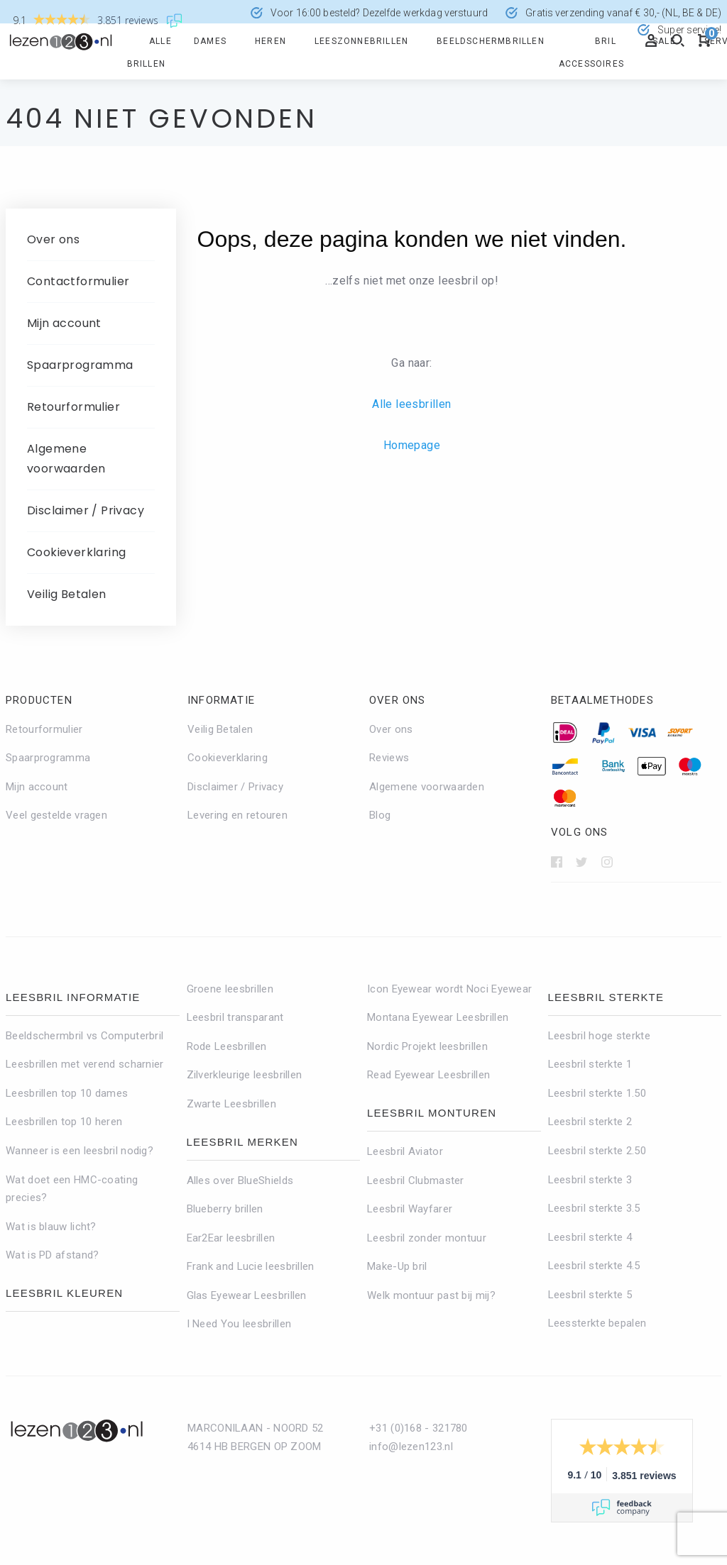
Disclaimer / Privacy (85, 510)
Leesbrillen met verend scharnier (85, 1064)
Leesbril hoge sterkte (599, 1035)
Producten (39, 700)
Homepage (411, 445)
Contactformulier (78, 281)
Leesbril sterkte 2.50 (597, 1150)
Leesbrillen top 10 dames (67, 1093)
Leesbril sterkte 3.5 (594, 1208)
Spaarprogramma (80, 365)
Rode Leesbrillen (227, 1046)
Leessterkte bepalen (597, 1323)
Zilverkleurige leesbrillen (244, 1074)
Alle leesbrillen (411, 404)
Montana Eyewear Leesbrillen (437, 1017)
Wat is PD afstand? (52, 1255)
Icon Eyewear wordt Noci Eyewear (449, 989)
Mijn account (64, 323)
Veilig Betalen (66, 594)
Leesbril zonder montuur (426, 1238)
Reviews (389, 757)
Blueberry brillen (225, 1208)
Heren (270, 41)
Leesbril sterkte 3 (590, 1179)
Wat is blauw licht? (51, 1226)
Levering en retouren (237, 815)
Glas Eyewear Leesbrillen (247, 1295)
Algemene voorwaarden (66, 459)
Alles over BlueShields (240, 1180)
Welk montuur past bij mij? (431, 1295)
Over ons (53, 239)
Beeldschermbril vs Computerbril (84, 1035)
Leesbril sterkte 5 (590, 1294)
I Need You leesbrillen (239, 1323)
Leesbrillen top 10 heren (64, 1121)
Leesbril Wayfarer (409, 1208)
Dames (210, 41)
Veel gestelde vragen (56, 815)
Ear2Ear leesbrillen (231, 1238)
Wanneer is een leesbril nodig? (79, 1150)
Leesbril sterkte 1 (590, 1064)
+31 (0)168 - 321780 (418, 1428)
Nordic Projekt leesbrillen (427, 1046)
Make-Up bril (397, 1266)
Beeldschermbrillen (491, 41)
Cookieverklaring (76, 552)
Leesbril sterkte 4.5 (594, 1265)
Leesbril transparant (235, 1017)
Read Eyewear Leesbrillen (428, 1074)
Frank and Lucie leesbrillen (251, 1266)
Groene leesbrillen (230, 989)
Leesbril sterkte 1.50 (597, 1093)
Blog (379, 815)
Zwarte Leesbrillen (231, 1103)
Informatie (221, 700)
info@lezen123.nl (411, 1446)
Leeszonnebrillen (361, 41)
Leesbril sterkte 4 (590, 1237)
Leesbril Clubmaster (415, 1180)
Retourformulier (73, 407)
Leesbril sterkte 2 (590, 1121)
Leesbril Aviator (405, 1151)
